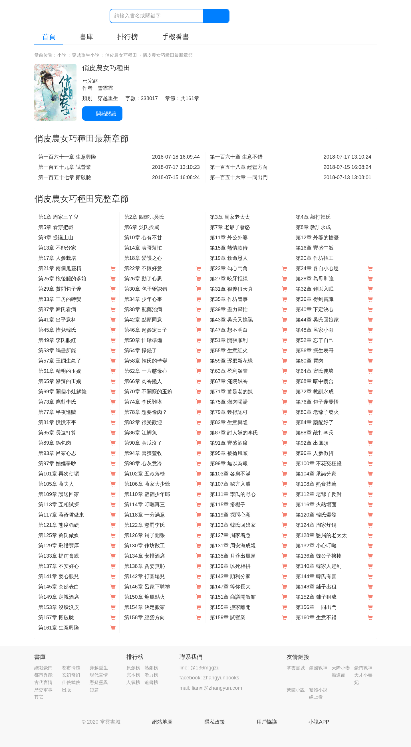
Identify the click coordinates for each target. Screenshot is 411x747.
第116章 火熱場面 (316, 504)
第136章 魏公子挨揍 (319, 556)
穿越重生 (99, 667)
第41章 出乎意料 (57, 320)
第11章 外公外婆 (229, 237)
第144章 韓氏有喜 (316, 576)
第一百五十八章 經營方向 (239, 167)
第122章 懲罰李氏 (144, 525)
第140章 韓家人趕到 (319, 566)
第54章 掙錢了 (140, 350)
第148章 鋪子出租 (316, 587)
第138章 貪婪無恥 (144, 566)
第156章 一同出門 (316, 607)
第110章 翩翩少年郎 (147, 494)
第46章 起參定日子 (145, 330)
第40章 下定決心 (315, 309)
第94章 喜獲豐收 (143, 453)
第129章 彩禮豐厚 (58, 545)
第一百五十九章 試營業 (64, 167)
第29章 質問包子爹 (59, 289)
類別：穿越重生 (100, 98)
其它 (38, 697)
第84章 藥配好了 (315, 422)
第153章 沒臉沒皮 (58, 607)
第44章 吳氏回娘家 (317, 320)
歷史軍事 (43, 689)
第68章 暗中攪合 (315, 381)
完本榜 (133, 675)
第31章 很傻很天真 (231, 289)
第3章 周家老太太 (230, 217)
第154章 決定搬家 (144, 607)
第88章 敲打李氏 (315, 433)
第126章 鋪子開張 (144, 535)
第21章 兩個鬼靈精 (59, 268)
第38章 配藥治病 (143, 309)
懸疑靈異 (99, 682)
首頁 (49, 37)
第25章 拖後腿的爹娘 (62, 279)
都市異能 (43, 675)
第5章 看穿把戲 (55, 227)
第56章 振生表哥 (315, 350)
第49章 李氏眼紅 (57, 340)
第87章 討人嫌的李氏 (234, 433)
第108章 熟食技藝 (316, 484)
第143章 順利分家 (230, 576)
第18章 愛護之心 (143, 258)
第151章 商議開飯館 (233, 597)
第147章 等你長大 (230, 587)
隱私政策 (214, 722)
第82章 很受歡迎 (143, 422)
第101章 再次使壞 (58, 474)
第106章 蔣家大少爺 (147, 484)
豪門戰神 (363, 667)
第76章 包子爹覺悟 (317, 402)
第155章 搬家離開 (230, 607)
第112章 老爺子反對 (319, 494)
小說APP (319, 722)
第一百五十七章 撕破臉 (64, 177)
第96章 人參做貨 (315, 453)
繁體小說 (296, 689)
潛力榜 (151, 675)
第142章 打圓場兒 (144, 576)
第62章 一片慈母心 (145, 371)
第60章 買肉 (309, 361)
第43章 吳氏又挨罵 (231, 320)
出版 (66, 689)
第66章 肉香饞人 (143, 381)
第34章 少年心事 (143, 299)
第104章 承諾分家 (316, 474)
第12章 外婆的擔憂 (317, 237)
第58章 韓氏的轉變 (145, 361)
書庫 (86, 37)
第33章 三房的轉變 (59, 299)
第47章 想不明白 (229, 330)
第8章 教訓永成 (313, 227)
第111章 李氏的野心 (233, 494)
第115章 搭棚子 (227, 504)
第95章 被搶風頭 (229, 453)
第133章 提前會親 (58, 556)
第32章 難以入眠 (315, 289)
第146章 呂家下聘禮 (147, 587)
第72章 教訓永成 (315, 391)
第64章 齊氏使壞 (315, 371)
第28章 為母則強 (315, 279)
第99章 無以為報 (229, 463)
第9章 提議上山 (55, 237)
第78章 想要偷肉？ (145, 412)
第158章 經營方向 (144, 617)
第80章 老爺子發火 (317, 412)
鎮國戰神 (318, 667)
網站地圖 (162, 722)
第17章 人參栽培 (57, 258)
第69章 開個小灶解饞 (62, 391)
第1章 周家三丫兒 (58, 217)
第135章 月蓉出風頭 (233, 556)
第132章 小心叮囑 (316, 545)
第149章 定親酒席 (58, 597)
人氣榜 (133, 682)
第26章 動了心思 (143, 279)
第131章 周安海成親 (233, 545)
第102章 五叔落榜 (144, 474)
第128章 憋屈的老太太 (321, 535)
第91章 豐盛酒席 (229, 443)
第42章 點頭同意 (143, 320)
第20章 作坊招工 (315, 258)
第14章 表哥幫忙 (143, 248)
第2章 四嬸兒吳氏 (144, 217)
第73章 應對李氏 (57, 402)
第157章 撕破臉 (56, 617)
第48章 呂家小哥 (315, 330)
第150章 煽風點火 (144, 597)
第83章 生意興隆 (229, 422)
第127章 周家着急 (230, 535)
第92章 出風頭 (312, 443)
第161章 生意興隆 (58, 628)
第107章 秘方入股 (230, 484)
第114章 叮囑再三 (144, 504)
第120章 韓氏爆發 (316, 515)
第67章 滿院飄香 (229, 381)
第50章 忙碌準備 (143, 340)
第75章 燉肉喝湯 (229, 402)
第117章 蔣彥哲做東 (61, 515)
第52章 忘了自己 (315, 340)
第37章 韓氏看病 (57, 309)
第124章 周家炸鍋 (316, 525)
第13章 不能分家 (57, 248)
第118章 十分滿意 (144, 515)
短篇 (94, 689)
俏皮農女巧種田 (121, 55)
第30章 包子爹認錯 (145, 289)
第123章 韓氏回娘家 (233, 525)
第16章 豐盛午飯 (315, 248)
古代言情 (43, 682)
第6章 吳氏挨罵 (141, 227)
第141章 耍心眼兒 (58, 576)
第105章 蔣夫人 (56, 484)
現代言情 (99, 675)
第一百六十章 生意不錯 (236, 157)
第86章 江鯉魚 (140, 433)
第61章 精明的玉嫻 (59, 371)
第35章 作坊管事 (229, 299)
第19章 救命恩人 (229, 258)
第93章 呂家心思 (57, 453)
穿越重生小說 (85, 55)
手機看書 (175, 37)
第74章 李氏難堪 (143, 402)
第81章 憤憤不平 (57, 422)
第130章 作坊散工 (144, 545)
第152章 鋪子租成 (316, 597)
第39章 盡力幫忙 (229, 309)
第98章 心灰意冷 (143, 463)
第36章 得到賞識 (315, 299)
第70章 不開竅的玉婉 (148, 391)
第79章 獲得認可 (229, 412)
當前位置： (45, 55)
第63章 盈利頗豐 (229, 371)
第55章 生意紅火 (229, 350)
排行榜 (127, 37)
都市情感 (71, 667)
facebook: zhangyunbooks (209, 678)
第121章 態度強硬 (58, 525)
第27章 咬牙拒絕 (229, 279)
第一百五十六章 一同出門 (239, 177)
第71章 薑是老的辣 (231, 391)
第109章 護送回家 (58, 494)
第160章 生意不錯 (316, 617)
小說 (61, 55)
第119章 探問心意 (230, 515)
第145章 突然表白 (58, 587)
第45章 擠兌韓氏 (57, 330)
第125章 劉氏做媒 (58, 535)
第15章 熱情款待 (229, 248)
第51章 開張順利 (229, 340)
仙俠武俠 (71, 682)
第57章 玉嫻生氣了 (59, 361)
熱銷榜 (151, 667)
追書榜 (151, 682)
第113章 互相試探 (58, 504)
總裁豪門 (43, 667)
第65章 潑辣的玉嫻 (59, 381)
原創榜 (133, 667)
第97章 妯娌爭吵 (57, 463)
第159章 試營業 (227, 617)
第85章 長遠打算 (57, 433)
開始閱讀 (102, 114)
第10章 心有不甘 (143, 237)
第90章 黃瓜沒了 (143, 443)
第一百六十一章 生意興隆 (67, 157)
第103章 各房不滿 (230, 474)
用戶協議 (267, 722)
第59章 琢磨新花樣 (231, 361)
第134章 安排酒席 (144, 556)
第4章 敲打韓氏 (313, 217)
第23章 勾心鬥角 (229, 268)
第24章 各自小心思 (317, 268)
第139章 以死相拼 (230, 566)
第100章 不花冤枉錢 (319, 463)
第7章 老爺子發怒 (230, 227)
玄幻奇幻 (71, 675)
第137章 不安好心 (58, 566)
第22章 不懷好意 (143, 268)
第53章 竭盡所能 (57, 350)
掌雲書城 (66, 16)
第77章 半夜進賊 (57, 412)
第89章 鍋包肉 (54, 443)
